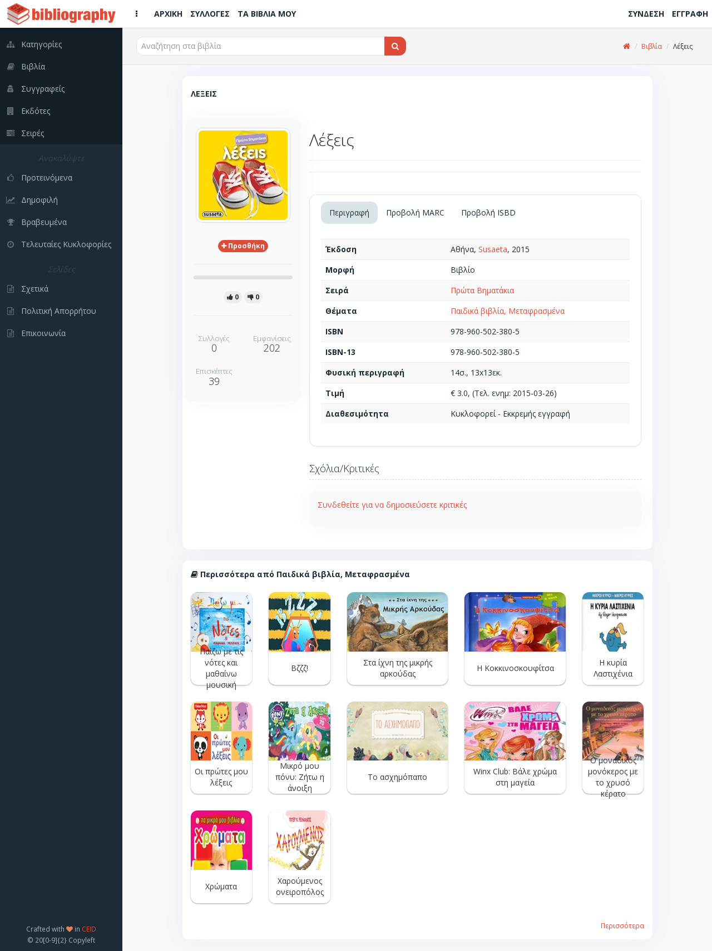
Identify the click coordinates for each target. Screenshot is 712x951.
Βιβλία (651, 46)
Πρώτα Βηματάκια (482, 290)
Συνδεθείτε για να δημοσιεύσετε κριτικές (392, 504)
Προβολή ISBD (488, 212)
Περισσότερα (622, 925)
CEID (89, 928)
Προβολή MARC (415, 212)
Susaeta (492, 249)
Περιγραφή (349, 212)
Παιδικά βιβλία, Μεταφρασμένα (508, 311)
